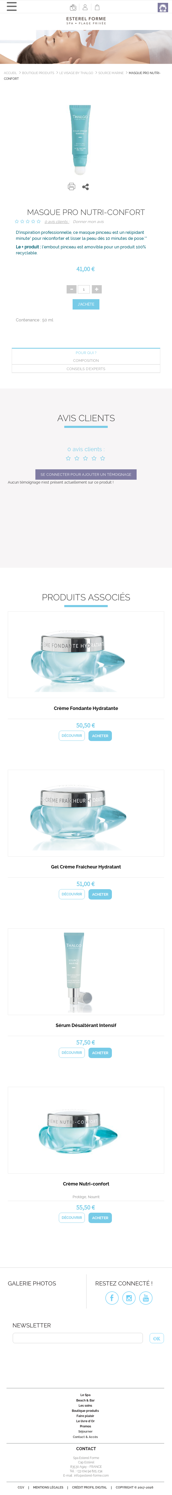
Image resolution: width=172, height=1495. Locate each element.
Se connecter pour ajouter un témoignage (86, 474)
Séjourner (85, 1431)
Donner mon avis (88, 221)
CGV (21, 1487)
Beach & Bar (85, 1400)
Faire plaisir (85, 1416)
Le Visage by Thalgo (76, 73)
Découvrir (72, 736)
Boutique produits (38, 73)
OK (156, 1338)
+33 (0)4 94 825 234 (89, 1471)
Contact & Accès (85, 1437)
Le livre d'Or (85, 1421)
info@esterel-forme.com (91, 1475)
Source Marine (111, 73)
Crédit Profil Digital (89, 1487)
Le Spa (85, 1395)
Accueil (10, 73)
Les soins (85, 1405)
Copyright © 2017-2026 (134, 1487)
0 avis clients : (56, 221)
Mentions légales (48, 1487)
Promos (85, 1426)
